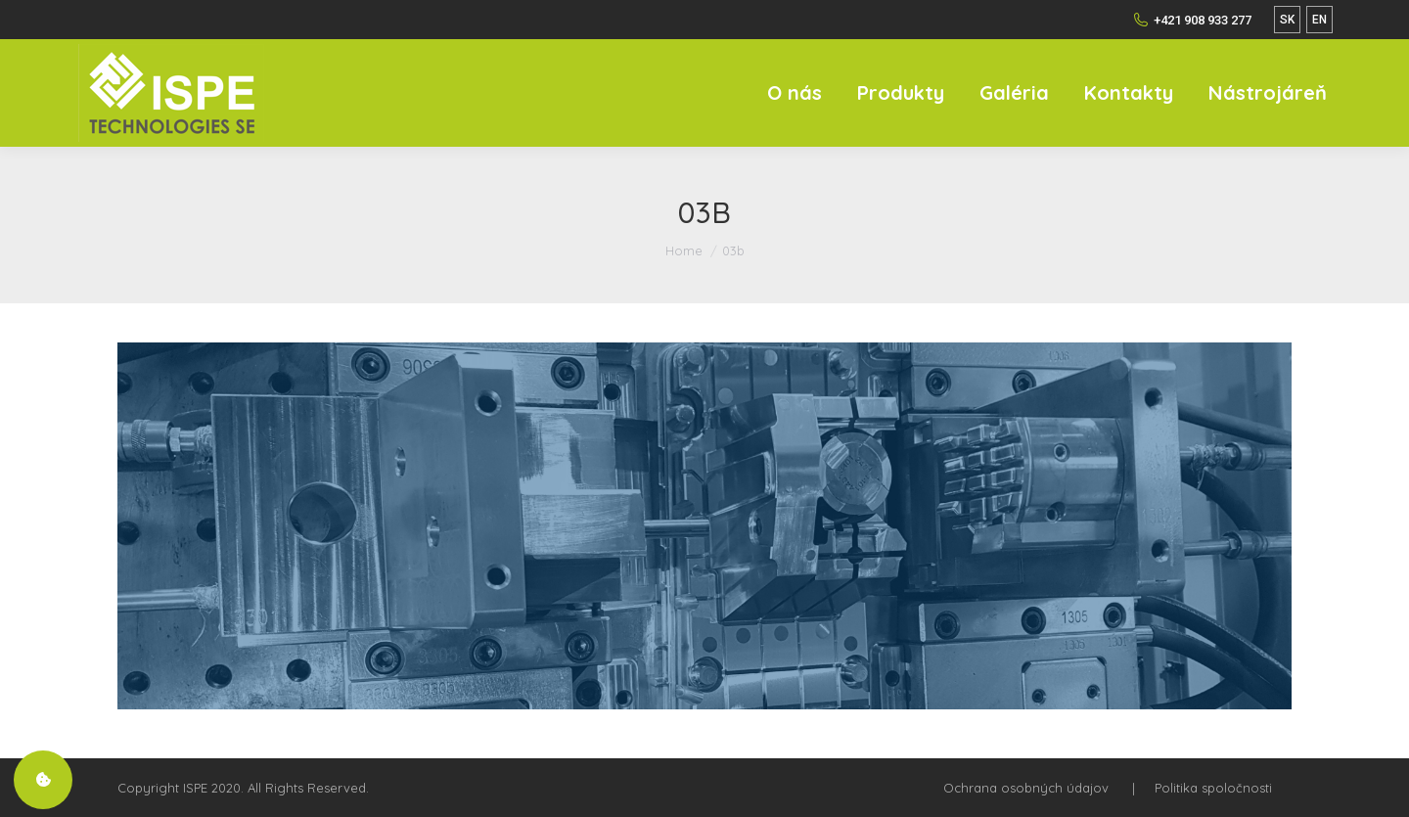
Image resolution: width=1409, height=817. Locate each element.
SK (1287, 19)
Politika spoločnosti (1213, 787)
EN (1319, 19)
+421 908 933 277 (1192, 19)
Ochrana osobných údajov (1026, 787)
